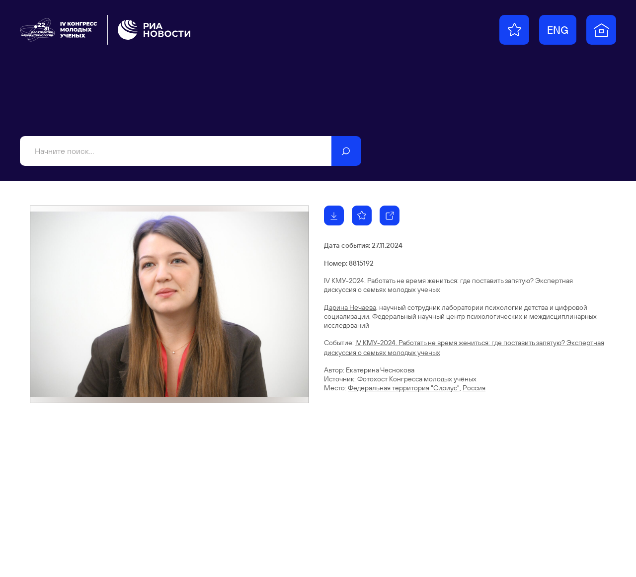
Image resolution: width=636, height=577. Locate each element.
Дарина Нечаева (350, 307)
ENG (557, 29)
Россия (474, 387)
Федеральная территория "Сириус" (404, 387)
